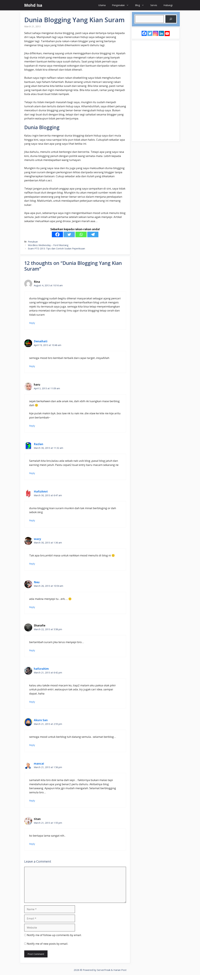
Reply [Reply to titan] (32, 843)
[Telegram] (92, 234)
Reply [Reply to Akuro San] (32, 745)
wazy (37, 539)
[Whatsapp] (81, 234)
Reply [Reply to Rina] (32, 322)
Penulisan (33, 241)
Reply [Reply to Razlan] (32, 473)
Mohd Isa (33, 5)
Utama (102, 5)
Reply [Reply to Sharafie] (32, 650)
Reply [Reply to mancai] (32, 800)
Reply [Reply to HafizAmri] (32, 520)
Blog (141, 5)
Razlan (38, 444)
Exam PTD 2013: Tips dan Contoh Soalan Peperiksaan (56, 248)
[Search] (170, 19)
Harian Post (119, 969)
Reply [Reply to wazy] (32, 563)
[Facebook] (57, 234)
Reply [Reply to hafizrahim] (32, 701)
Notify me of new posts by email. (47, 943)
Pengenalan (122, 5)
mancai (39, 763)
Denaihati (40, 341)
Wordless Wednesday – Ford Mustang (48, 245)
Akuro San (41, 720)
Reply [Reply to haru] (32, 425)
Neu (37, 582)
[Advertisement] (155, 91)
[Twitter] (69, 234)
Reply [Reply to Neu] (32, 607)
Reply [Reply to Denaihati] (32, 366)
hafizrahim (41, 669)
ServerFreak (103, 969)
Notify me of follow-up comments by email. (54, 935)
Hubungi (168, 5)
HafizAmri (41, 491)
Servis (153, 5)
